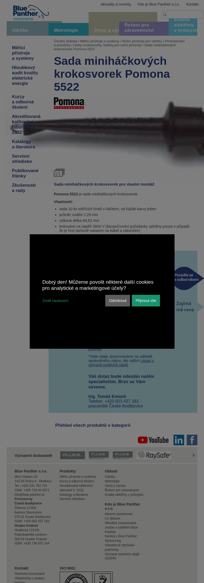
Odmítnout (117, 301)
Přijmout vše (146, 301)
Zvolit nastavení (55, 301)
